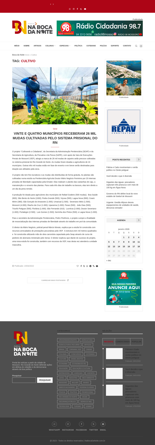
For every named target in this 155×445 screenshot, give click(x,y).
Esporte (115, 46)
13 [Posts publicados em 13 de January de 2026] (114, 246)
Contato (127, 46)
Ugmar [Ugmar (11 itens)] (89, 406)
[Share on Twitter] (84, 266)
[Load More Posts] (55, 280)
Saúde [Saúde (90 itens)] (84, 397)
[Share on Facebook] (81, 266)
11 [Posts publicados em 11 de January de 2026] (139, 242)
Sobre (27, 46)
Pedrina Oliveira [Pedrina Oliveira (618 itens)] (87, 387)
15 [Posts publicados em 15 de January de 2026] (124, 246)
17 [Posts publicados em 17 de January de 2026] (134, 246)
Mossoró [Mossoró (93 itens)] (63, 382)
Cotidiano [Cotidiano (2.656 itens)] (90, 354)
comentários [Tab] (122, 342)
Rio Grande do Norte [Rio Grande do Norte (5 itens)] (68, 397)
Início (16, 46)
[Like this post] (78, 266)
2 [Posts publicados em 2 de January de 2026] (128, 237)
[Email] (85, 9)
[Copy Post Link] (94, 266)
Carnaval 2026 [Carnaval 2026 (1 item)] (75, 349)
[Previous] (50, 4)
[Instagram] (73, 9)
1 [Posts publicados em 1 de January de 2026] (123, 237)
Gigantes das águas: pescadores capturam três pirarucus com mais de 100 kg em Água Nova (122, 185)
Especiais (64, 46)
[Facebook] (77, 9)
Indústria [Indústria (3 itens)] (73, 378)
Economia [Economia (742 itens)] (63, 364)
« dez (108, 260)
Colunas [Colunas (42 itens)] (62, 354)
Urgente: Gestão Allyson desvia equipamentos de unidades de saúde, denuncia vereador (122, 205)
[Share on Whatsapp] (87, 266)
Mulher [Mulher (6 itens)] (75, 382)
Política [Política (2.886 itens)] (73, 392)
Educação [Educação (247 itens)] (63, 368)
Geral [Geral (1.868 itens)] (61, 378)
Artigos (37, 46)
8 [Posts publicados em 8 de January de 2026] (123, 242)
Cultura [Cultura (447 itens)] (62, 359)
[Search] (136, 46)
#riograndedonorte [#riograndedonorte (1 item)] (68, 340)
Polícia (103, 46)
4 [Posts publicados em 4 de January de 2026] (138, 237)
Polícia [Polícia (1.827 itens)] (62, 392)
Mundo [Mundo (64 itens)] (86, 382)
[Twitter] (81, 9)
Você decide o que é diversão (119, 176)
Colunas (49, 46)
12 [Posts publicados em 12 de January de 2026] (109, 246)
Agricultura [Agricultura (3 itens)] (87, 340)
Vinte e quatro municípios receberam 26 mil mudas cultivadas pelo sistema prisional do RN (55, 138)
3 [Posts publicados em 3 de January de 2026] (133, 237)
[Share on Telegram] (90, 266)
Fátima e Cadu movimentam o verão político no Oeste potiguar (133, 353)
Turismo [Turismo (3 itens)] (77, 406)
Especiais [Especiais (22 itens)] (78, 373)
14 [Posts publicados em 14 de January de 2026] (119, 246)
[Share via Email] (97, 266)
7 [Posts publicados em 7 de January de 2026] (118, 242)
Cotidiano (91, 46)
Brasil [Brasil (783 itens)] (61, 349)
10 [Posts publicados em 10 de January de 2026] (134, 242)
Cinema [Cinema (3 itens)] (89, 349)
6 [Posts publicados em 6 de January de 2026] (113, 242)
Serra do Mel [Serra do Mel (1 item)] (86, 401)
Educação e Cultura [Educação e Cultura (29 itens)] (81, 368)
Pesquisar (17, 376)
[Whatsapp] (70, 9)
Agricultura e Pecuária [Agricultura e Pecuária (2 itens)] (69, 345)
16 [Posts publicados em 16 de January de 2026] (129, 246)
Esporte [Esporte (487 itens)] (91, 373)
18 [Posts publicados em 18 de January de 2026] (139, 246)
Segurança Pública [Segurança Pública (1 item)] (67, 401)
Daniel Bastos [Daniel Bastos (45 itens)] (77, 359)
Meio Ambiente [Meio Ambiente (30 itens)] (88, 378)
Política (78, 46)
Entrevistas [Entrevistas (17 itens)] (64, 373)
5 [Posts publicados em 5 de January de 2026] (108, 242)
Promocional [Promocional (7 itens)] (87, 392)
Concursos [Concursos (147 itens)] (76, 354)
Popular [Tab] (136, 342)
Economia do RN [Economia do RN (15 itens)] (79, 364)
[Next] (53, 4)
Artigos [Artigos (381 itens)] (87, 345)
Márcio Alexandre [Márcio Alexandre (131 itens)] (67, 387)
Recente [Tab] (108, 342)
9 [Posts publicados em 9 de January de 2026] (128, 242)
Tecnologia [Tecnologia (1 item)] (64, 406)
